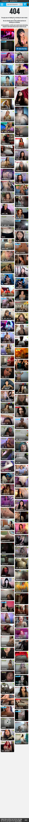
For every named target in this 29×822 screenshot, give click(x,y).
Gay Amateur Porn (13, 1)
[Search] (21, 4)
